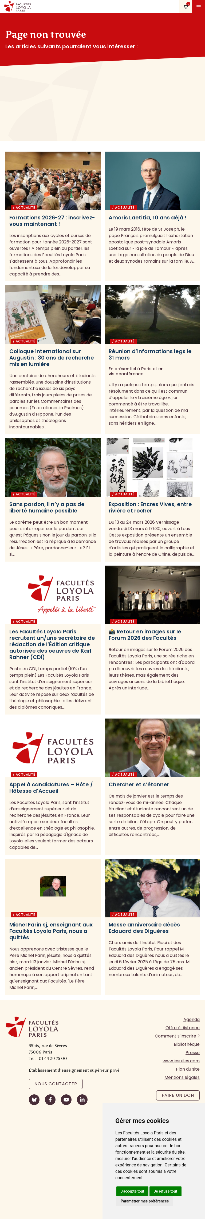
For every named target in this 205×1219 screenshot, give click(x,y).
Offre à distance (182, 1028)
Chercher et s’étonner (139, 784)
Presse (193, 1053)
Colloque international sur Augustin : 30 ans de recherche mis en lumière (51, 357)
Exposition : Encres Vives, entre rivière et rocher (150, 507)
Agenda (191, 1019)
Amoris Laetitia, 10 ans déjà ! (148, 217)
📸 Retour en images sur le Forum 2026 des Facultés (145, 634)
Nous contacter (55, 1084)
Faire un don (178, 1095)
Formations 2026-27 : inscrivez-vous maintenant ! (52, 220)
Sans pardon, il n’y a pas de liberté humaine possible (47, 507)
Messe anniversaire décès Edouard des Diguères (144, 927)
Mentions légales (182, 1077)
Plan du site (188, 1069)
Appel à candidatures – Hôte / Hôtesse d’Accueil (51, 787)
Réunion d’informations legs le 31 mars (150, 354)
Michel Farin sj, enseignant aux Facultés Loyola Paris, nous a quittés (51, 931)
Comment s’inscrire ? (177, 1036)
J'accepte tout (132, 1191)
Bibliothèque (187, 1044)
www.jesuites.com (181, 1061)
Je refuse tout (165, 1191)
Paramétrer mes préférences (145, 1201)
